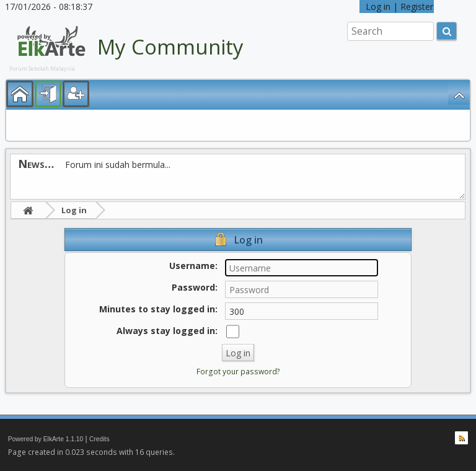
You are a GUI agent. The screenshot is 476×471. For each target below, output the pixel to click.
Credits (99, 439)
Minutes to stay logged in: (158, 309)
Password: (195, 287)
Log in (74, 210)
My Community (170, 47)
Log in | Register (397, 6)
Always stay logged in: (167, 331)
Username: (193, 265)
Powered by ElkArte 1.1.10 (46, 439)
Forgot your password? (238, 371)
